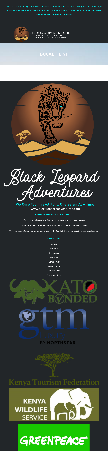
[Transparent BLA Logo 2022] (21, 27)
